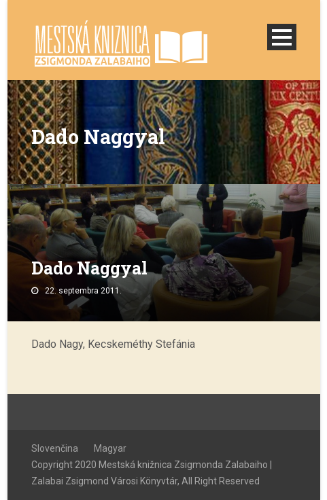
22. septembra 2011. (83, 291)
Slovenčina (54, 448)
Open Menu (281, 37)
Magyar (110, 448)
